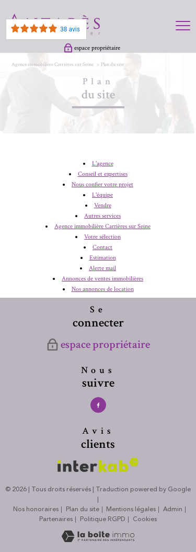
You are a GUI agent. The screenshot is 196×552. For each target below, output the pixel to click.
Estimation (102, 258)
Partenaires (56, 519)
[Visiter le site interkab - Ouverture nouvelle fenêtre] (98, 465)
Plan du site (82, 509)
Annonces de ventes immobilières (102, 279)
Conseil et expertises (103, 174)
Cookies (145, 519)
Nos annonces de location (103, 289)
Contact (102, 247)
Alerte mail (102, 268)
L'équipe (102, 195)
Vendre (102, 205)
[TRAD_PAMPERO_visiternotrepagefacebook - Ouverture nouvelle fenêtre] (98, 405)
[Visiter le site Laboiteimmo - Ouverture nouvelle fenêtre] (98, 540)
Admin (172, 509)
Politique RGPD (102, 519)
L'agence (102, 163)
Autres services (102, 216)
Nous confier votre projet (102, 184)
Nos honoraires (36, 509)
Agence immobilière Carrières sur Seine (52, 64)
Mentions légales (131, 509)
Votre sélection (102, 237)
